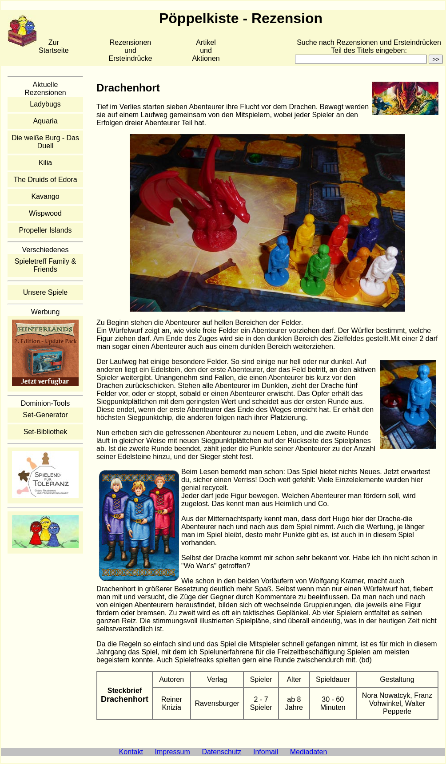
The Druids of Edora (45, 179)
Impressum (172, 752)
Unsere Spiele (45, 292)
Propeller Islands (45, 230)
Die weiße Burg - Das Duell (45, 142)
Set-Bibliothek (46, 431)
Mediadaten (308, 752)
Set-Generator (45, 415)
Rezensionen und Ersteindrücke (130, 50)
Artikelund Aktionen (205, 50)
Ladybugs (45, 104)
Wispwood (45, 213)
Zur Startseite (54, 46)
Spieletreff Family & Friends (45, 265)
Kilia (45, 162)
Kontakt (131, 752)
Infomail (265, 752)
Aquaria (45, 121)
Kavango (45, 196)
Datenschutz (221, 752)
